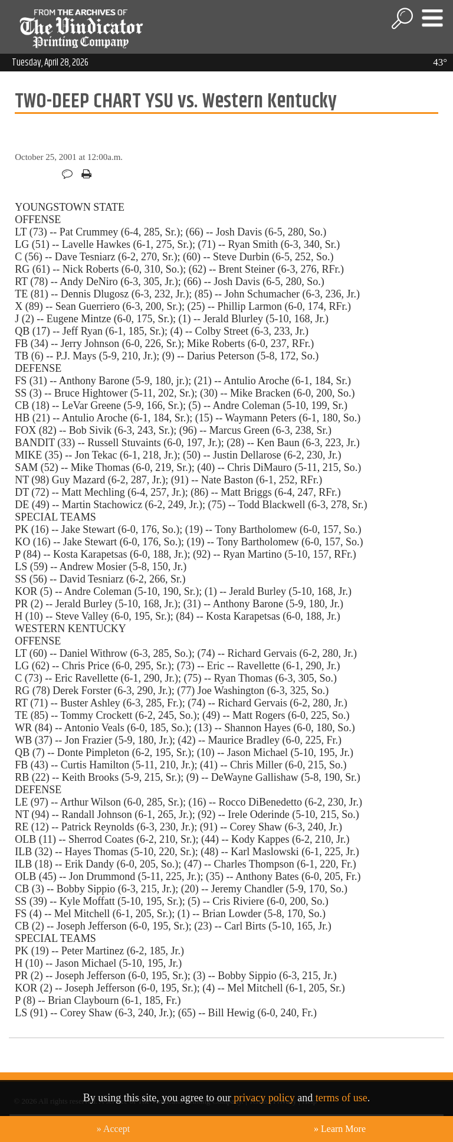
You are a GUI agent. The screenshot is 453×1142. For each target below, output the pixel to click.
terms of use (341, 1098)
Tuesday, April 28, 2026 (50, 62)
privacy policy (264, 1098)
